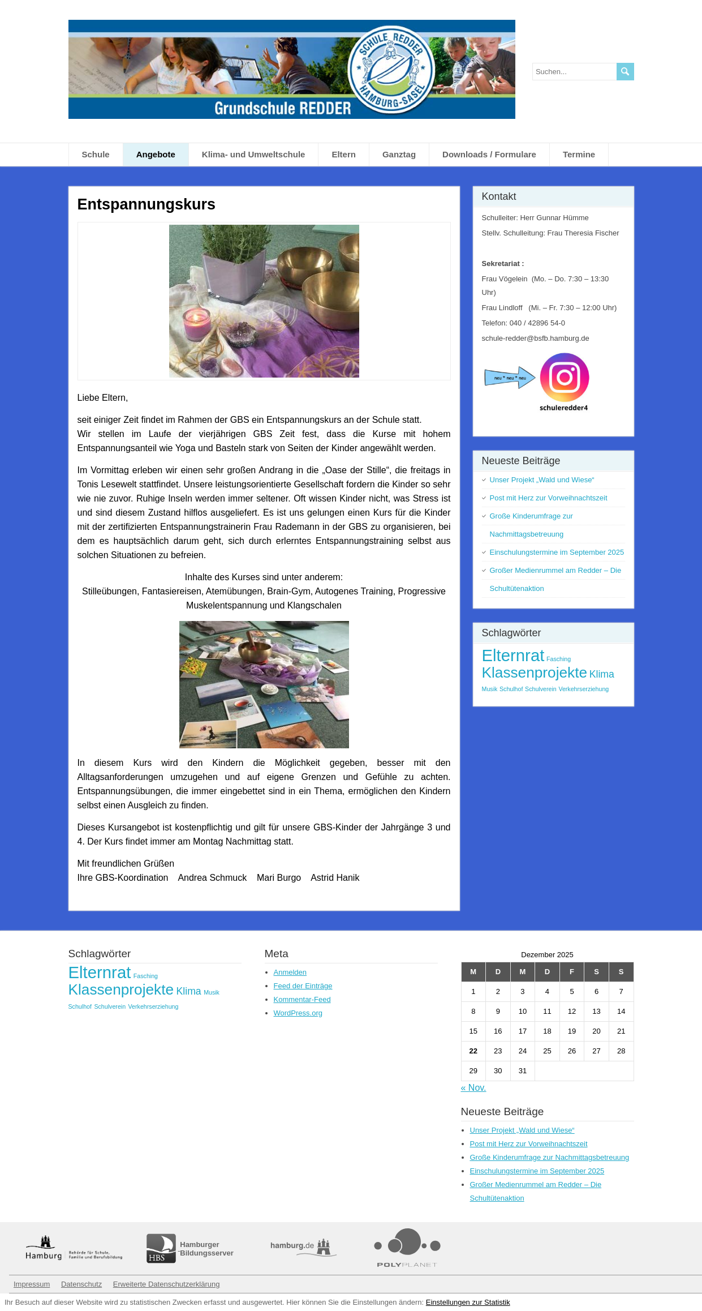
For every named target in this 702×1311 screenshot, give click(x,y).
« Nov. (473, 1087)
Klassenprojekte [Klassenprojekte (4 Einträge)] (535, 672)
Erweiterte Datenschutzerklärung (166, 1284)
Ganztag (399, 154)
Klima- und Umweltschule (253, 154)
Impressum (32, 1284)
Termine (579, 154)
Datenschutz (81, 1284)
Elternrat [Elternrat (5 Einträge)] (513, 655)
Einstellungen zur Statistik (468, 1302)
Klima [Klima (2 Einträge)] (601, 674)
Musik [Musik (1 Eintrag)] (490, 689)
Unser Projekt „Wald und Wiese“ (542, 479)
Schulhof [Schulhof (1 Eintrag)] (511, 689)
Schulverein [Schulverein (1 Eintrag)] (541, 689)
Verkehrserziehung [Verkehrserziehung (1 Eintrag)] (583, 689)
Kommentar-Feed (302, 999)
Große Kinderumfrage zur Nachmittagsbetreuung (550, 1157)
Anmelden (290, 972)
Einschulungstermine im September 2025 (557, 552)
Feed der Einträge (303, 986)
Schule (96, 154)
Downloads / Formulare (489, 154)
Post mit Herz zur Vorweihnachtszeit (549, 498)
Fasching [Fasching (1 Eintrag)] (558, 659)
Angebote (155, 154)
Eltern (343, 154)
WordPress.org (298, 1013)
